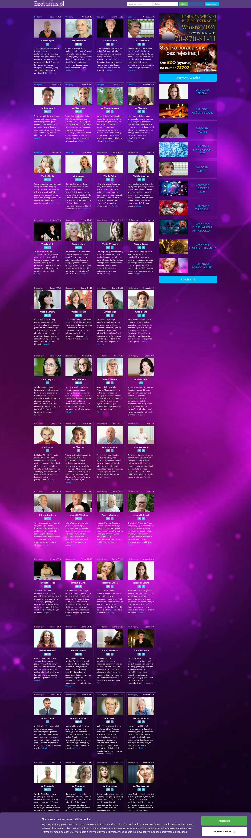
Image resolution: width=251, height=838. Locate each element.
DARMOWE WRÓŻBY (188, 78)
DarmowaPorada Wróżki (202, 265)
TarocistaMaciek (202, 130)
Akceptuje (224, 812)
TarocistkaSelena (202, 91)
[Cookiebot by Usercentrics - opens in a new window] (21, 831)
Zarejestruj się (211, 4)
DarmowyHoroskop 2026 (202, 188)
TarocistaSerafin (202, 169)
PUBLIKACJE (188, 279)
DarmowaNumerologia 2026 (202, 149)
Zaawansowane (224, 822)
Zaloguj (183, 4)
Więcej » (52, 73)
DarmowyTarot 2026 (202, 207)
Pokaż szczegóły (51, 831)
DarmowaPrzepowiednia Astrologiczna (202, 227)
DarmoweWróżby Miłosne (202, 110)
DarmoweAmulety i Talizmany (202, 246)
